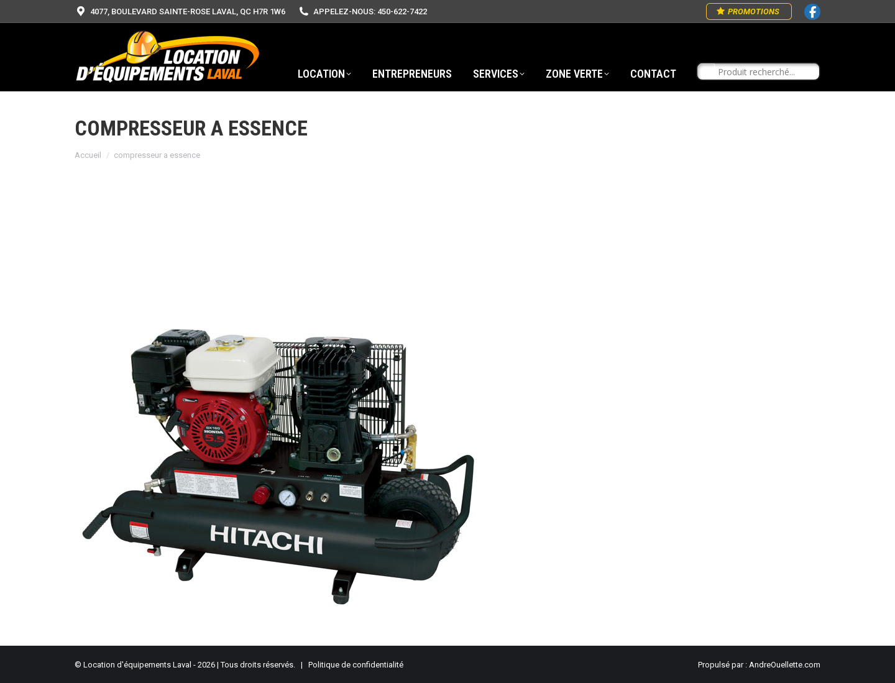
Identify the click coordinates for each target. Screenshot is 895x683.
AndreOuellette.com (784, 664)
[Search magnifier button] (706, 72)
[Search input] (764, 72)
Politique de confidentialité (355, 664)
